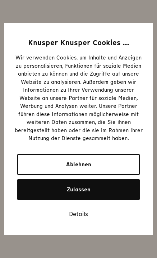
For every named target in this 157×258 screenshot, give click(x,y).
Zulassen (79, 190)
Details (78, 214)
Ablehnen (78, 164)
